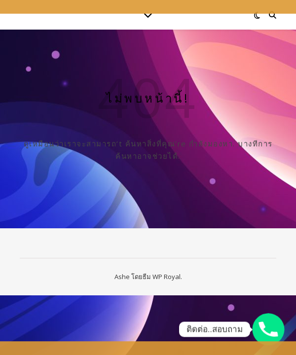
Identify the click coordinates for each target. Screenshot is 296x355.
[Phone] (268, 329)
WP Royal (166, 276)
